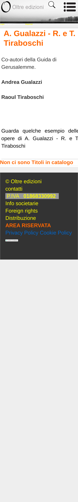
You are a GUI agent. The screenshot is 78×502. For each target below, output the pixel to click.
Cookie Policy (56, 233)
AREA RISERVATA (28, 225)
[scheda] (53, 82)
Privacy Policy (21, 233)
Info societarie (21, 203)
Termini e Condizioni (12, 240)
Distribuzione (20, 218)
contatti (13, 189)
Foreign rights (21, 211)
